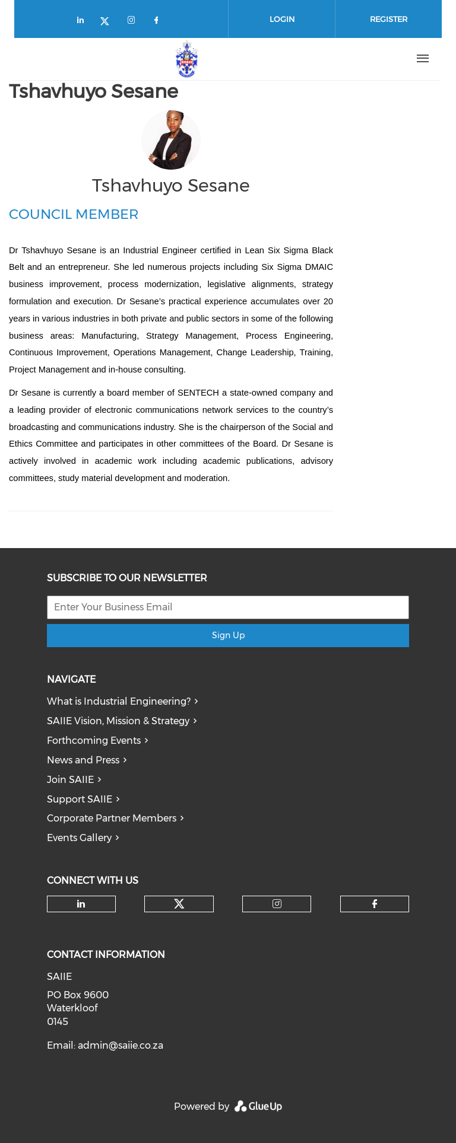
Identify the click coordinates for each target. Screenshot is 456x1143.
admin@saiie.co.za (120, 1045)
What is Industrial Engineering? (119, 701)
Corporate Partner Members (111, 818)
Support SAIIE (79, 799)
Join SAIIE (70, 779)
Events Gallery (79, 837)
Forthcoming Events (94, 740)
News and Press (83, 760)
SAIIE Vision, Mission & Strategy (118, 721)
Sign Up (228, 635)
